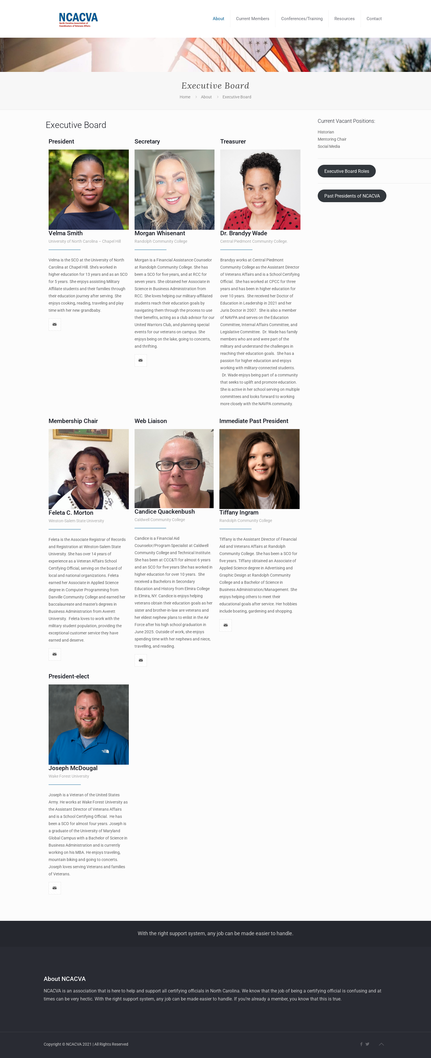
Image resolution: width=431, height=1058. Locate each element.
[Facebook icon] (361, 1044)
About (206, 97)
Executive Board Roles (346, 171)
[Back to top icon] (382, 1044)
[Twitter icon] (367, 1044)
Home (185, 97)
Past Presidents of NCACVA (352, 195)
